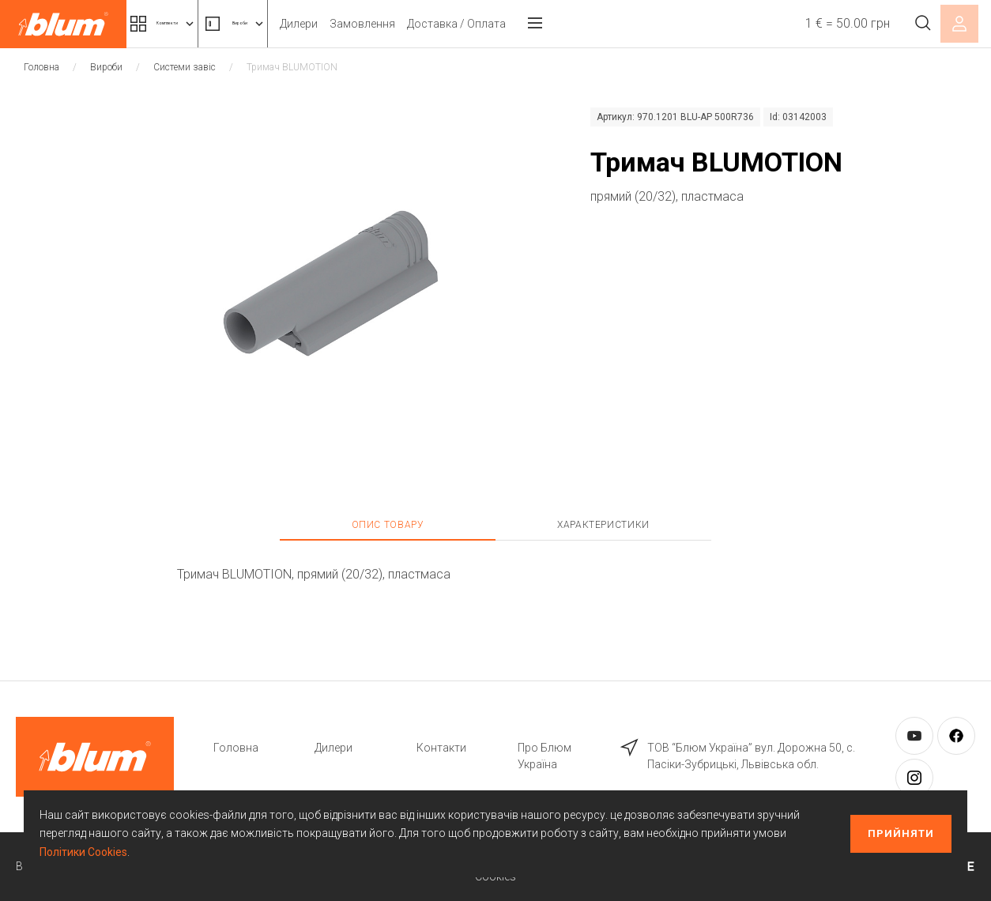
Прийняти (901, 833)
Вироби (304, 23)
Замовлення (453, 23)
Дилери (390, 23)
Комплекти (188, 24)
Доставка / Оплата (547, 23)
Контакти (441, 747)
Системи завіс (184, 67)
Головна (41, 67)
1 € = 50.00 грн (831, 23)
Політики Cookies (83, 852)
